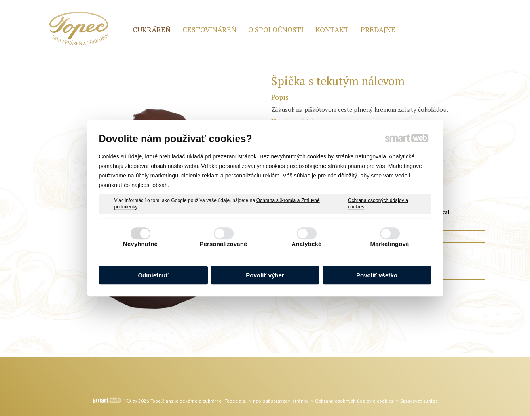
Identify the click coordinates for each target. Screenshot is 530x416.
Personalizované (223, 243)
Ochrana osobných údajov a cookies (378, 204)
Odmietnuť (153, 275)
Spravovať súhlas (419, 401)
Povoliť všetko (376, 275)
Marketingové (389, 243)
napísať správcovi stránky (280, 401)
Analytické (306, 243)
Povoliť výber (265, 275)
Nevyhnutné (140, 243)
